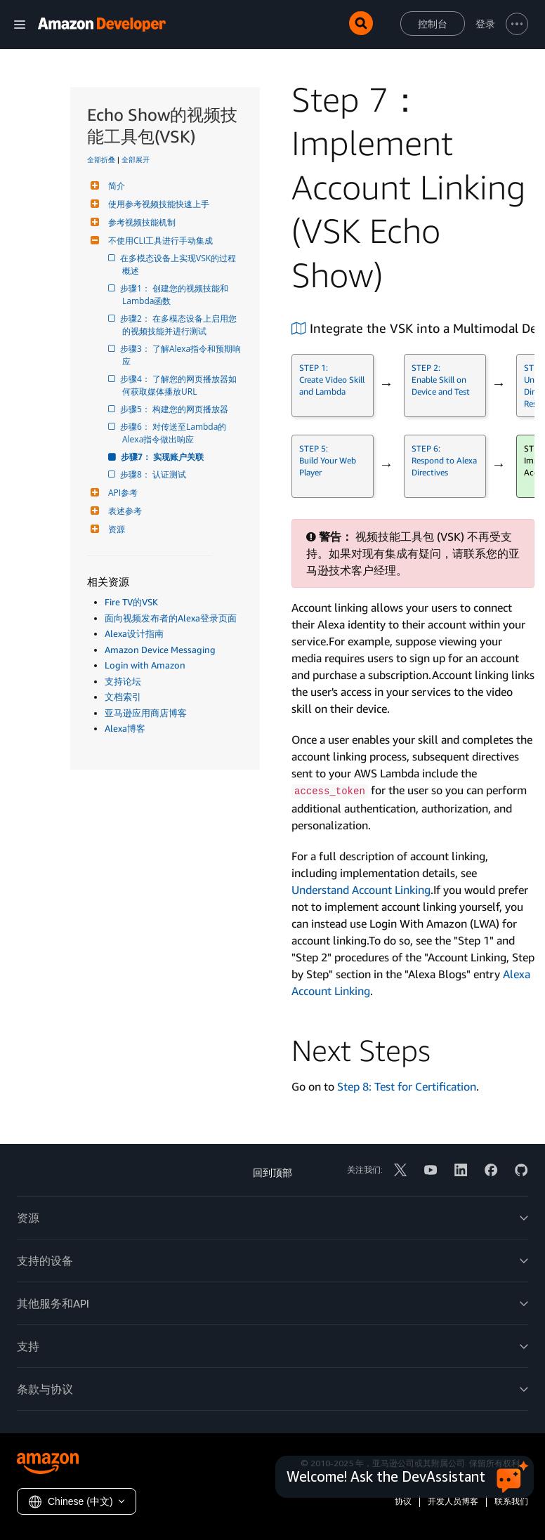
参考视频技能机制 (140, 222)
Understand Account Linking (361, 890)
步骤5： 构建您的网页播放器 (175, 409)
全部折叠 (101, 159)
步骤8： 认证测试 (154, 474)
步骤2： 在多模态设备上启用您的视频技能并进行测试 (179, 324)
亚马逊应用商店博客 (146, 712)
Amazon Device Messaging (160, 649)
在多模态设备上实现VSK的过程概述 (179, 264)
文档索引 (123, 696)
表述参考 (123, 511)
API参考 (121, 493)
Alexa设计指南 (134, 633)
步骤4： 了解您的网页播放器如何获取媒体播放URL (179, 385)
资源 (115, 529)
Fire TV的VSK (131, 601)
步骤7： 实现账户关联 (163, 457)
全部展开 (136, 159)
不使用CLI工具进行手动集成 (159, 240)
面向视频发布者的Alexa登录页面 (171, 618)
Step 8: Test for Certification (406, 1086)
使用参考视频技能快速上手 (157, 204)
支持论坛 (123, 681)
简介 (115, 186)
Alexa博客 (125, 728)
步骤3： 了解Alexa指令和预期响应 (181, 355)
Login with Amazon (145, 665)
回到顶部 (272, 1172)
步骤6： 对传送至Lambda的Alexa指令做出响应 (174, 433)
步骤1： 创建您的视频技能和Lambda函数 (175, 294)
